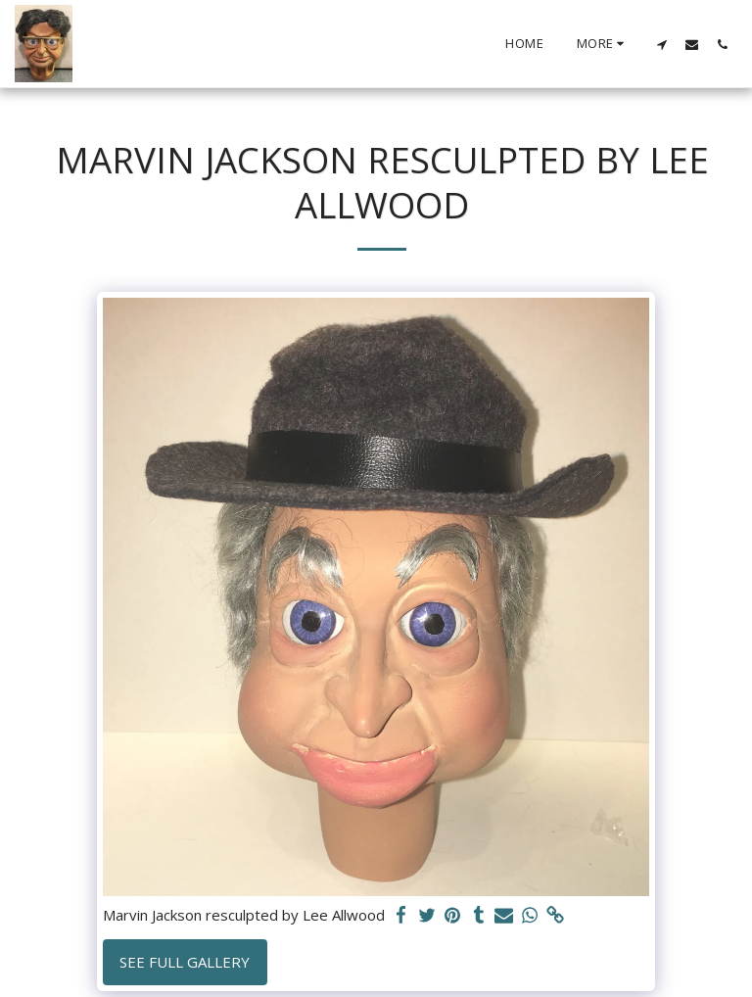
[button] (661, 44)
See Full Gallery (184, 962)
